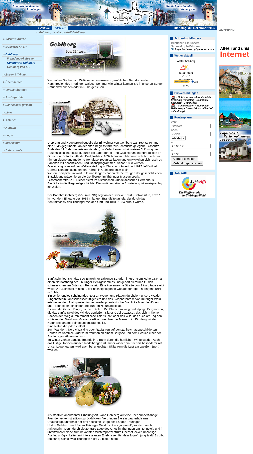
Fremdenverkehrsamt (21, 58)
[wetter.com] (182, 82)
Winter (59, 27)
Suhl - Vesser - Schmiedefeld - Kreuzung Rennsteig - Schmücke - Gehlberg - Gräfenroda (191, 100)
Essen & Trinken (16, 74)
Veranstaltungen (16, 89)
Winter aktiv (15, 39)
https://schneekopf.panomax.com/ (194, 49)
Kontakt (10, 127)
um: (173, 150)
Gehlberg (45, 32)
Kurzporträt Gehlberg (70, 32)
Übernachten (14, 82)
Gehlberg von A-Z (18, 67)
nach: (174, 130)
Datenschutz (13, 150)
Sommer (44, 27)
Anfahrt (10, 120)
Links (9, 112)
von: (174, 122)
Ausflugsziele (14, 97)
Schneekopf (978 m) (18, 104)
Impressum (12, 142)
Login (9, 135)
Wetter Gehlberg (186, 61)
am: (173, 142)
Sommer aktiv (16, 46)
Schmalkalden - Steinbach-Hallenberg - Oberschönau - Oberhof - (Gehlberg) (191, 108)
